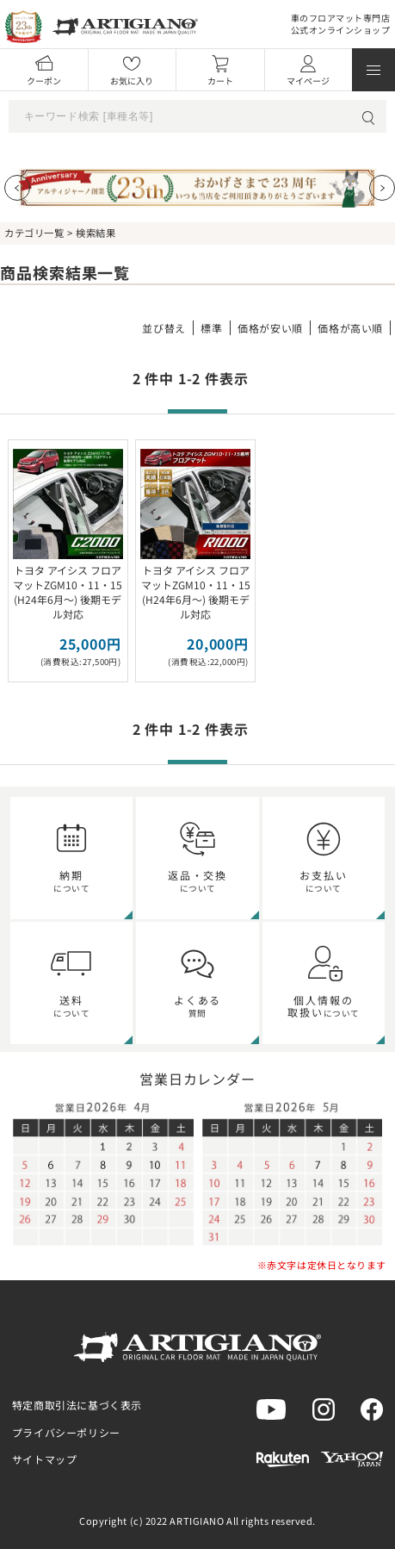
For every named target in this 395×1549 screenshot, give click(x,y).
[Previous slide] (17, 188)
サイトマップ (44, 1459)
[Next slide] (382, 188)
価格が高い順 (350, 327)
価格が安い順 (270, 327)
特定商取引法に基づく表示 (77, 1404)
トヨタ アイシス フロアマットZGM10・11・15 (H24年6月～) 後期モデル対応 (67, 591)
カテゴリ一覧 (34, 233)
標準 (211, 327)
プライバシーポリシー (66, 1432)
